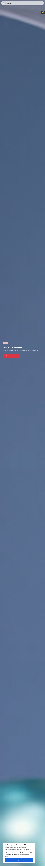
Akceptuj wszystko (18, 860)
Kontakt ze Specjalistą (11, 356)
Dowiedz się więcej (28, 356)
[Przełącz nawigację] (41, 3)
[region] (19, 853)
